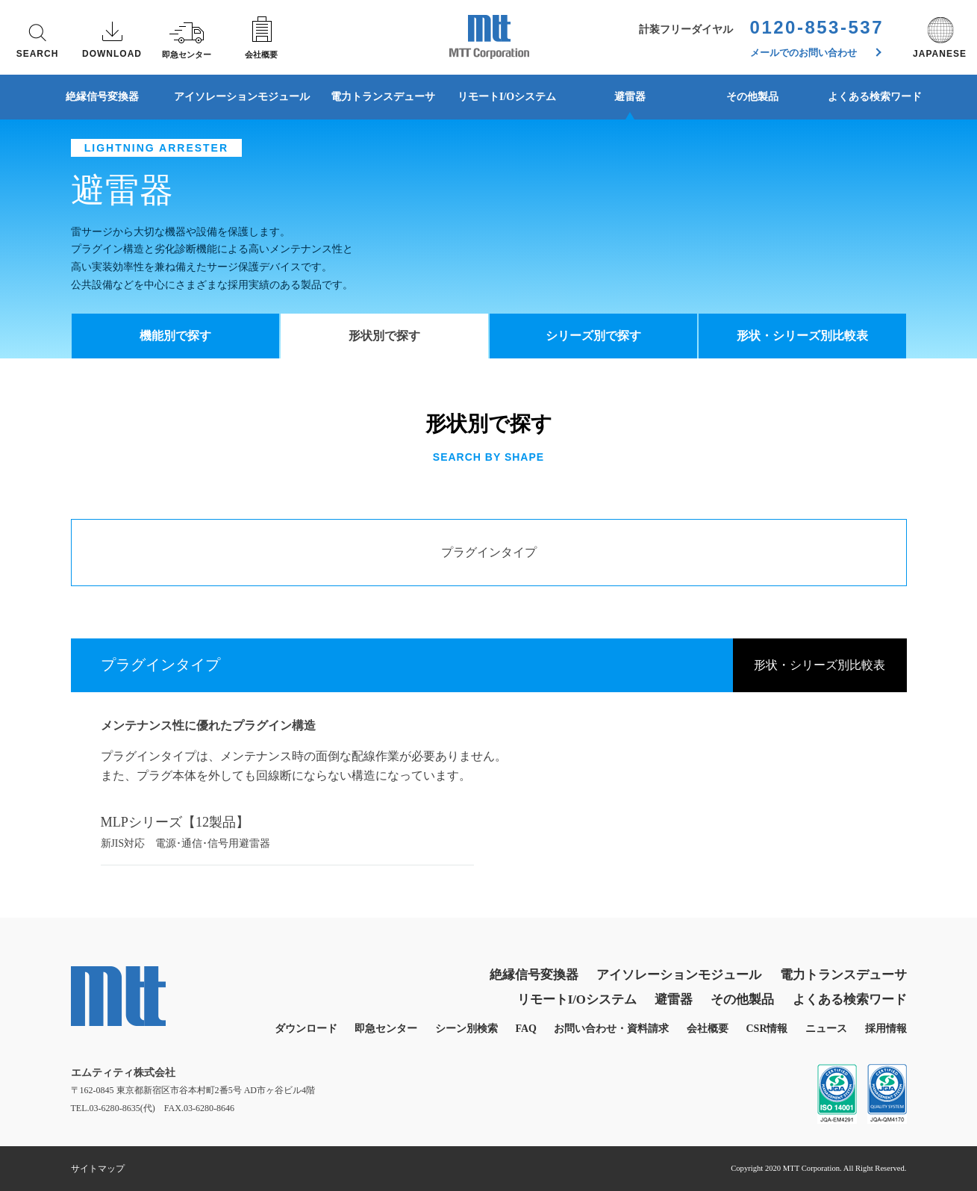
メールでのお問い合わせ (816, 52)
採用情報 (886, 1028)
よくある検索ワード (875, 96)
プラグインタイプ (489, 552)
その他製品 (752, 96)
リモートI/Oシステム (507, 96)
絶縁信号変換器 (102, 96)
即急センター (386, 1028)
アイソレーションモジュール (242, 96)
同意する (832, 1146)
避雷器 (630, 96)
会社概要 (707, 1028)
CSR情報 (766, 1028)
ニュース (826, 1028)
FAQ (526, 1028)
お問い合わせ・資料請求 (611, 1028)
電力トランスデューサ (383, 96)
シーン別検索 (466, 1028)
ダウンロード (306, 1028)
